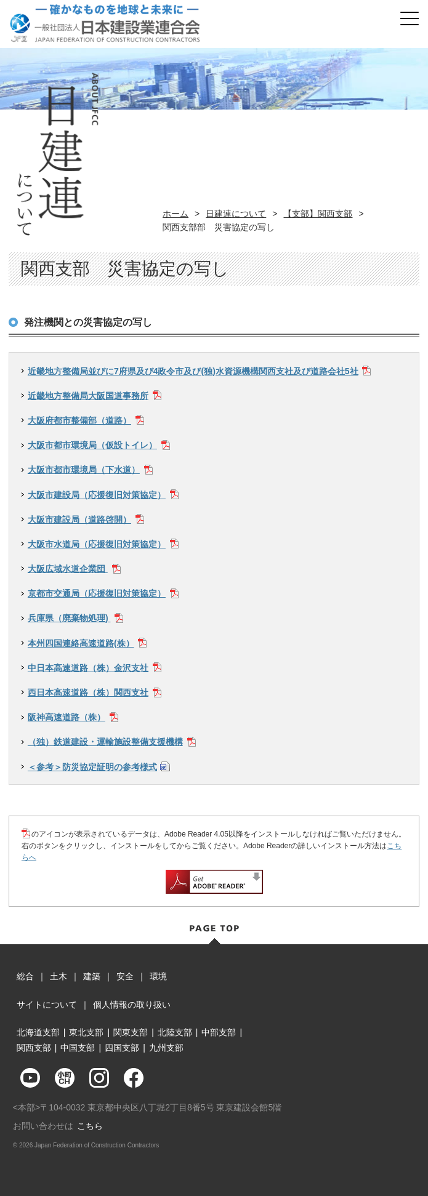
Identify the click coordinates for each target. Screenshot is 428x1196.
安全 (125, 976)
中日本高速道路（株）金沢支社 (88, 668)
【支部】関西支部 (317, 214)
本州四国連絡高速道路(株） (81, 643)
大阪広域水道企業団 (68, 569)
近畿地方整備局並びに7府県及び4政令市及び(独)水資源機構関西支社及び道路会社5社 (193, 371)
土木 (58, 976)
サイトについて (47, 1004)
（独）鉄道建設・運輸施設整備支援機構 (105, 742)
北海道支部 (38, 1032)
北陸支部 (175, 1032)
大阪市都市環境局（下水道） (84, 470)
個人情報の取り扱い (132, 1004)
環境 (158, 976)
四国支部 (122, 1048)
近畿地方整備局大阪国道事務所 (88, 396)
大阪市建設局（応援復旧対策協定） (97, 495)
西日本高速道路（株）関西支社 (88, 692)
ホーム (175, 214)
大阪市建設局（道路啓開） (79, 519)
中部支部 (218, 1032)
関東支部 (130, 1032)
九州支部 (166, 1048)
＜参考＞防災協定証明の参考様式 (92, 767)
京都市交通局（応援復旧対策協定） (97, 593)
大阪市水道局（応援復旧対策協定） (97, 544)
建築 (91, 976)
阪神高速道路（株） (66, 717)
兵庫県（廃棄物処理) (69, 618)
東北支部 (86, 1032)
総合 (25, 976)
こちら (90, 1126)
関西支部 (34, 1048)
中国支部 (77, 1048)
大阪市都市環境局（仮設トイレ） (92, 445)
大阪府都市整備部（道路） (79, 420)
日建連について (236, 214)
